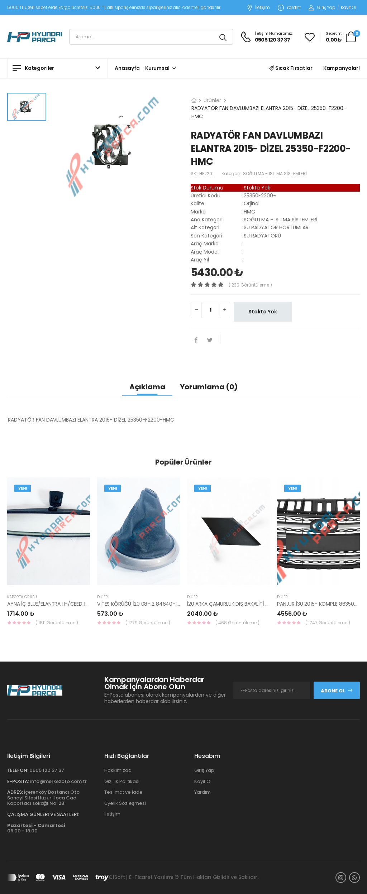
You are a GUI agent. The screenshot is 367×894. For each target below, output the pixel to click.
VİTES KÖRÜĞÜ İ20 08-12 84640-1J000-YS (147, 603)
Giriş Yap (322, 7)
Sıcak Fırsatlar (291, 68)
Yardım (289, 8)
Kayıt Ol (348, 7)
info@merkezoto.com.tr (58, 781)
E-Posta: (18, 781)
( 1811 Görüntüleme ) (56, 622)
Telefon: (17, 770)
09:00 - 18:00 (36, 828)
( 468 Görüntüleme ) (237, 622)
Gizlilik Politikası (121, 781)
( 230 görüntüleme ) (250, 285)
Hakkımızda (118, 770)
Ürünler (212, 100)
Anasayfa (127, 68)
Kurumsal (157, 68)
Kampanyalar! (341, 68)
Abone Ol (337, 690)
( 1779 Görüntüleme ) (147, 622)
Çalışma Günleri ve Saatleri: (43, 814)
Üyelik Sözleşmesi (125, 803)
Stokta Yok (262, 311)
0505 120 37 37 (46, 770)
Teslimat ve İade (123, 792)
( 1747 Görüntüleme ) (327, 622)
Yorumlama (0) (209, 387)
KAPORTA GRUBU (22, 597)
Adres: (15, 792)
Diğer (102, 597)
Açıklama (147, 387)
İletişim (258, 8)
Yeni (22, 488)
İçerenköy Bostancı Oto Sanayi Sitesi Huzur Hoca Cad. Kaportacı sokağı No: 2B (43, 798)
